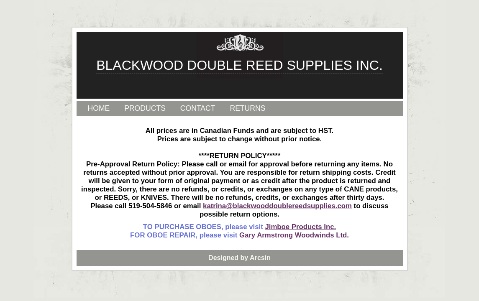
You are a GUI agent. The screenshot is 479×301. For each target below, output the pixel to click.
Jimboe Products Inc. (300, 227)
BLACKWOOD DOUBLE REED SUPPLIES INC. (239, 65)
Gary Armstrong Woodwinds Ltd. (294, 235)
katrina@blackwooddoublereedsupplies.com (277, 206)
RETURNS (247, 108)
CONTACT (197, 108)
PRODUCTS (145, 108)
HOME (99, 108)
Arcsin (260, 257)
